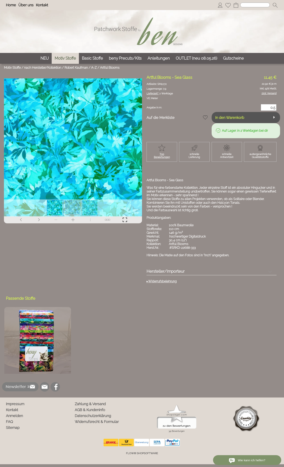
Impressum (15, 404)
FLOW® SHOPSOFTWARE (142, 453)
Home (11, 5)
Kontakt (42, 5)
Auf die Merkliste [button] (161, 118)
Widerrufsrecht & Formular (97, 422)
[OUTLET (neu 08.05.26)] (196, 58)
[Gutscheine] (233, 58)
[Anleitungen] (159, 58)
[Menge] (269, 107)
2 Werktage (160, 93)
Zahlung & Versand (90, 404)
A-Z (94, 68)
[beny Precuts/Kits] (125, 58)
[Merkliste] (228, 5)
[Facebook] (55, 387)
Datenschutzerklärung (93, 416)
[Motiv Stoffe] (65, 58)
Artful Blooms (110, 68)
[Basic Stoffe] (92, 58)
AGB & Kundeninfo (90, 410)
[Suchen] (255, 5)
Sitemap (13, 428)
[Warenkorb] (236, 5)
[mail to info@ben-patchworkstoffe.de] (45, 387)
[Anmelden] (220, 5)
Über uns (26, 5)
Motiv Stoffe (12, 68)
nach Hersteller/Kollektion (42, 68)
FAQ (9, 422)
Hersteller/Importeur (166, 271)
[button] (275, 5)
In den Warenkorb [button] (229, 118)
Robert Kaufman (76, 68)
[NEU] (44, 58)
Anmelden (14, 416)
